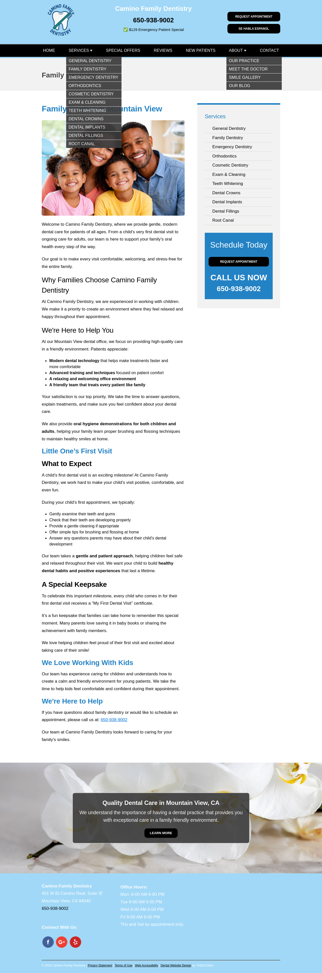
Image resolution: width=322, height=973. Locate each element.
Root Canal (223, 220)
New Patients (201, 50)
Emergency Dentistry (232, 146)
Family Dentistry (227, 137)
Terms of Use (124, 965)
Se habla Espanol (253, 28)
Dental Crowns (226, 192)
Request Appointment (253, 16)
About (236, 50)
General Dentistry (229, 128)
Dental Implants (227, 202)
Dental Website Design (175, 965)
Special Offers (123, 50)
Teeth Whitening (227, 183)
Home (49, 50)
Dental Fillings (225, 211)
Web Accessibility (146, 965)
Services (79, 50)
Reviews (163, 50)
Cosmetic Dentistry (230, 165)
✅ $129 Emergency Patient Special (153, 29)
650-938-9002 (153, 20)
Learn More (161, 833)
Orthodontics (224, 156)
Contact (269, 50)
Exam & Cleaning (228, 174)
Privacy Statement (100, 965)
